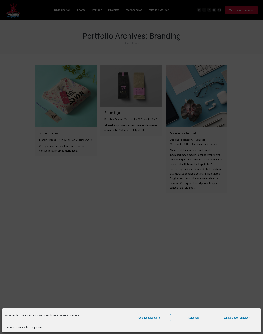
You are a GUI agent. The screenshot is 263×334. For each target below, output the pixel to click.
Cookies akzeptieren (149, 317)
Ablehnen (193, 317)
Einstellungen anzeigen (237, 317)
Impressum (37, 327)
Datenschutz (11, 327)
